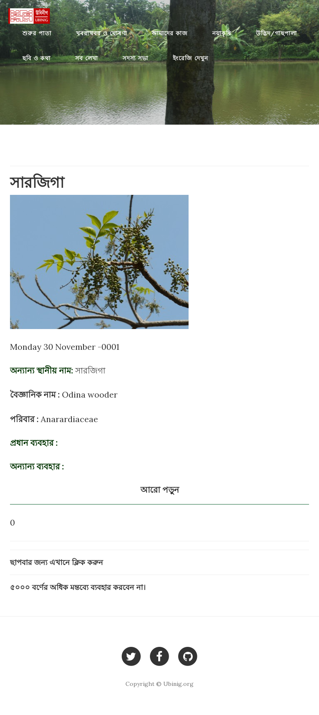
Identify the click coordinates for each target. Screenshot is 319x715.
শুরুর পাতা (37, 33)
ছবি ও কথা (36, 58)
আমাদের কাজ (170, 33)
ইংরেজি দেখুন (190, 58)
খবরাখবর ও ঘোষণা (101, 33)
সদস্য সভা (135, 58)
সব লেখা (86, 58)
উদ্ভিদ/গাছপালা (276, 33)
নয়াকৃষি (221, 33)
